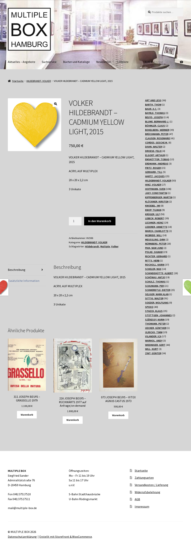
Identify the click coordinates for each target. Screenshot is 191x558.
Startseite (18, 81)
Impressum (142, 506)
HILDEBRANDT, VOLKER (38, 81)
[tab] (27, 269)
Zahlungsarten (144, 477)
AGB (137, 499)
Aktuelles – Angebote (21, 62)
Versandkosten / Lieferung (151, 485)
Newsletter (103, 62)
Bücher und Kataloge (76, 62)
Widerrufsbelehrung (147, 492)
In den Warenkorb (99, 221)
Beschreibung (16, 270)
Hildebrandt (92, 246)
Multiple (105, 246)
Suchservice (49, 62)
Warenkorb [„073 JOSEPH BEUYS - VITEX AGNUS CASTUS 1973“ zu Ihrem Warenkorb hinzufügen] (118, 415)
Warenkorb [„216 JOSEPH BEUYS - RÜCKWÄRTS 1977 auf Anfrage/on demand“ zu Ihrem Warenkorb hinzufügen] (72, 420)
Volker (114, 246)
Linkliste (123, 62)
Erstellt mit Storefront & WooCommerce (65, 536)
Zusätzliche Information (23, 281)
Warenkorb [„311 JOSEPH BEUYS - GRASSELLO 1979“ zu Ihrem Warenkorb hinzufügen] (27, 414)
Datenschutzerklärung (22, 536)
